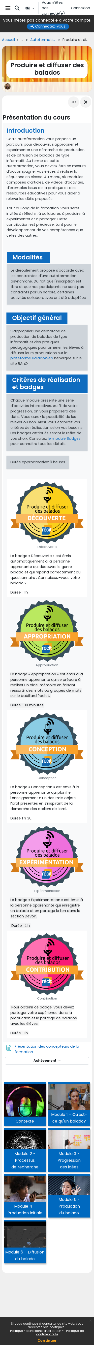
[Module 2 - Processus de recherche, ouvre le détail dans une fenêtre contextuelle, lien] (25, 1151)
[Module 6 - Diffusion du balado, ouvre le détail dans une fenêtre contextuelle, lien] (25, 1242)
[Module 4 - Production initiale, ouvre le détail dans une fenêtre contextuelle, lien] (25, 1197)
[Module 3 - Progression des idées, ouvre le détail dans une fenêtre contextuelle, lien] (69, 1151)
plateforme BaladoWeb (31, 358)
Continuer (47, 1340)
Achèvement (45, 1060)
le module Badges (64, 438)
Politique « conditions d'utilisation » (37, 1331)
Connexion (80, 7)
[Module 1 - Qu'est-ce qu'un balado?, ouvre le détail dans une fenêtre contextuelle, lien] (69, 1105)
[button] (17, 8)
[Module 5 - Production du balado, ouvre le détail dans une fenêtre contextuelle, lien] (69, 1197)
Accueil (8, 39)
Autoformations (43, 39)
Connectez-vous (48, 26)
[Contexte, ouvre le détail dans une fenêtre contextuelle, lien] (25, 1105)
